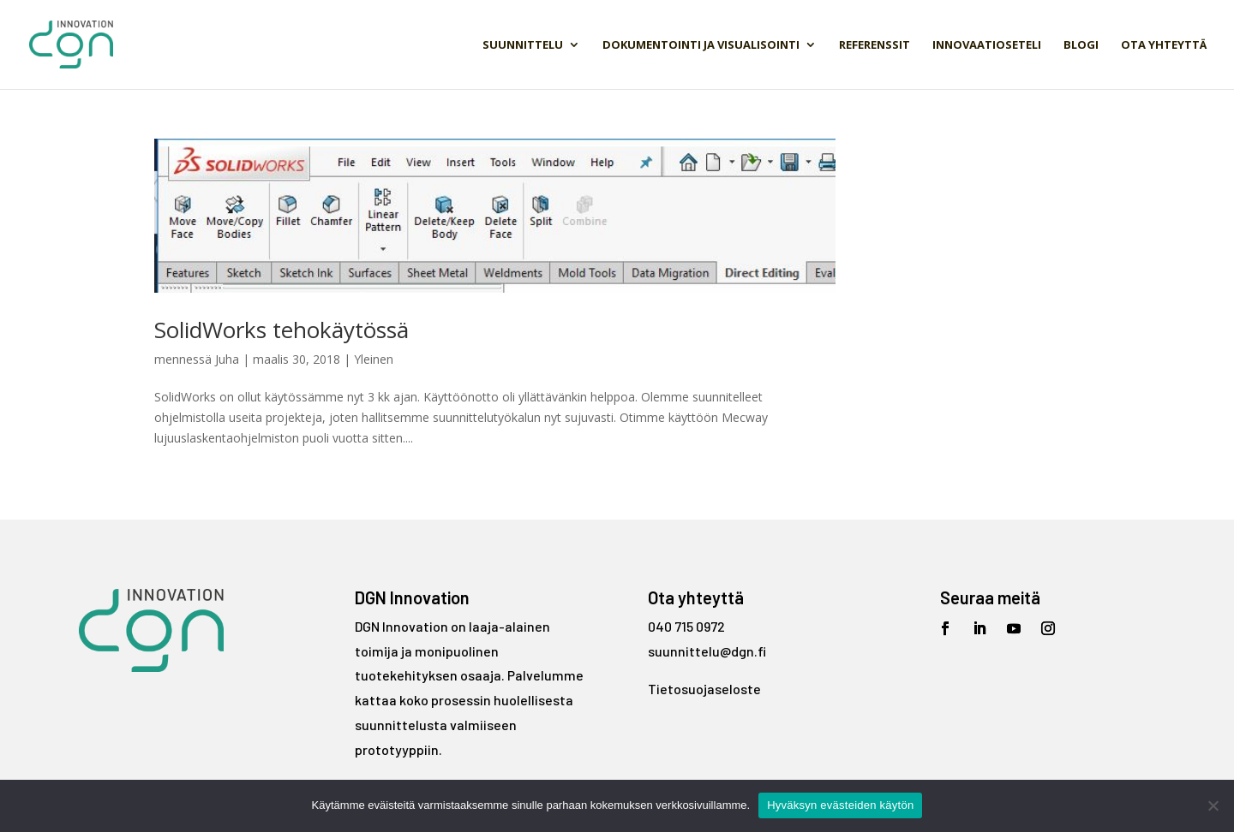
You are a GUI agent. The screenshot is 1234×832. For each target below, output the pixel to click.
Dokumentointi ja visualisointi (701, 45)
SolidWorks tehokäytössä (281, 329)
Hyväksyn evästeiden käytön (840, 805)
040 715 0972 (686, 626)
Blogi (1081, 45)
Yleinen (373, 359)
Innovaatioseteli (986, 45)
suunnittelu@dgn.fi (707, 651)
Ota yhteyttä (1164, 45)
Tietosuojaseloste (704, 688)
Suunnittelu (522, 45)
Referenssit (874, 45)
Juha (227, 359)
